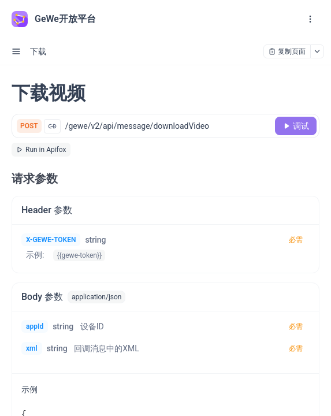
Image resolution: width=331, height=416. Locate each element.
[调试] (296, 126)
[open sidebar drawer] (16, 51)
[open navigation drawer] (310, 19)
